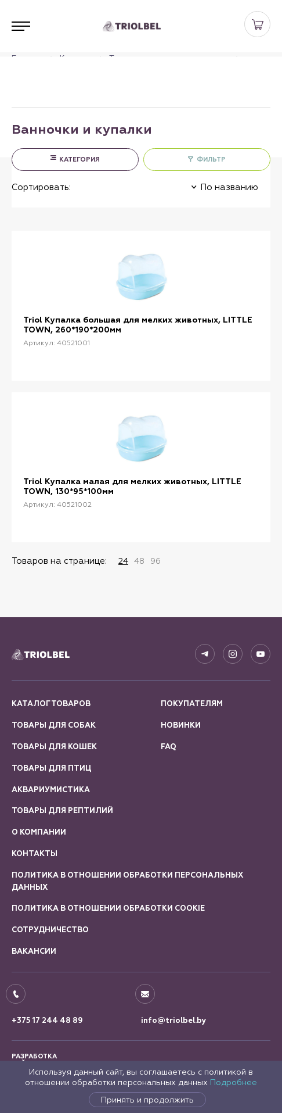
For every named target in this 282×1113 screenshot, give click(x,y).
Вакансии (34, 951)
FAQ (168, 746)
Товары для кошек (54, 746)
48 (139, 561)
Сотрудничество (50, 930)
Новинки (181, 725)
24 (123, 561)
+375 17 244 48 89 (47, 1020)
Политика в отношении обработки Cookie (108, 908)
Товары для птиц (51, 768)
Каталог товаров (51, 703)
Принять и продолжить (147, 1099)
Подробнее (233, 1082)
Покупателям (192, 703)
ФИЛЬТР (211, 159)
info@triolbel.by (174, 1020)
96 (155, 561)
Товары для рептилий (62, 810)
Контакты (34, 853)
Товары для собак (54, 725)
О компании (39, 832)
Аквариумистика (51, 790)
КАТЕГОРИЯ (79, 159)
